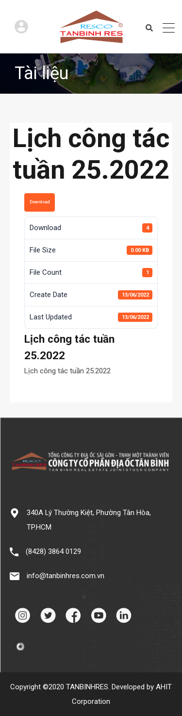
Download (40, 202)
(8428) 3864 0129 (53, 551)
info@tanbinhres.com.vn (65, 575)
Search (149, 28)
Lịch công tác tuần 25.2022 (67, 370)
